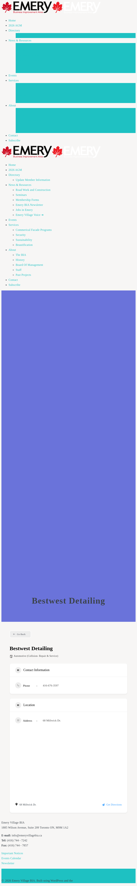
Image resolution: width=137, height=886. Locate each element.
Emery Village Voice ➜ (30, 70)
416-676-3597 (51, 685)
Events (13, 75)
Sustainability (24, 95)
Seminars (21, 50)
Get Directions (112, 804)
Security (21, 90)
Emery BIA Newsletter (29, 60)
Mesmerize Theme (84, 880)
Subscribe (14, 140)
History (20, 115)
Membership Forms (27, 55)
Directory (14, 30)
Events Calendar (11, 858)
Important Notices (12, 853)
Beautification (24, 100)
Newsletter (7, 863)
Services (14, 80)
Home (12, 20)
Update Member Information (33, 35)
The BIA (21, 110)
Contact (13, 135)
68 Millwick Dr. (52, 720)
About (12, 105)
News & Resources (20, 40)
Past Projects (23, 130)
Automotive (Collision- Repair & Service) (36, 656)
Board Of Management (29, 120)
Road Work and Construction (33, 45)
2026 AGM (15, 25)
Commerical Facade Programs (34, 85)
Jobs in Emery (24, 65)
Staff (18, 125)
